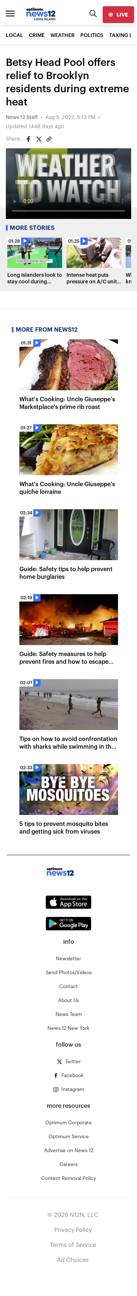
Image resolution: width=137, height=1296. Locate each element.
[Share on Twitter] (39, 139)
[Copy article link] (49, 139)
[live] (118, 14)
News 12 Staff (22, 117)
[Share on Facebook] (28, 139)
